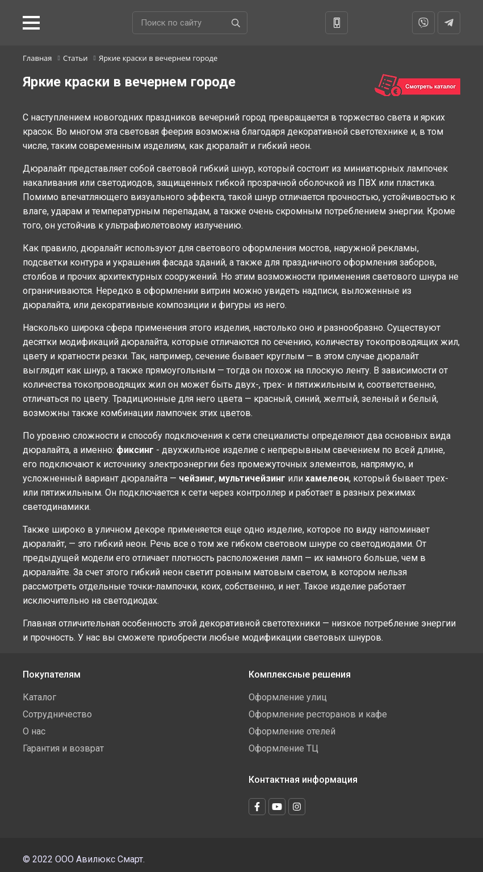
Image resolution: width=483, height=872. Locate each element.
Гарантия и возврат (63, 748)
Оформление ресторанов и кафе (318, 714)
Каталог (39, 697)
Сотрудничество (57, 714)
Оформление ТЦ (283, 748)
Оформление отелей (292, 731)
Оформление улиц (288, 697)
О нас (34, 731)
